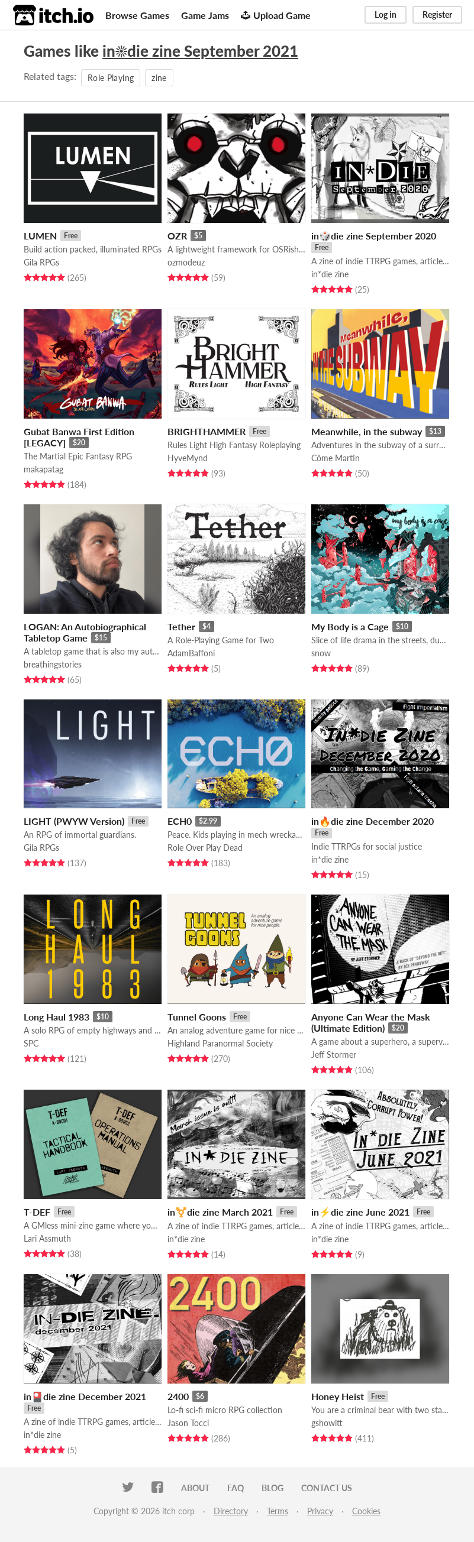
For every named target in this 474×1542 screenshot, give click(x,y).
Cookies (366, 1511)
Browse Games (137, 15)
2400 (178, 1396)
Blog (272, 1488)
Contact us (326, 1488)
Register (437, 14)
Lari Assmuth (47, 1238)
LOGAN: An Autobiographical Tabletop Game (85, 632)
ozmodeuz (186, 262)
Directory (231, 1511)
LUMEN (40, 235)
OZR (177, 235)
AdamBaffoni (191, 653)
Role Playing (111, 78)
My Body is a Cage (350, 626)
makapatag (43, 469)
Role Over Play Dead (205, 848)
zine (158, 78)
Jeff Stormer (333, 1054)
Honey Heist (337, 1396)
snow (321, 653)
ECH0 (179, 821)
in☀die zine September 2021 (200, 50)
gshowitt (327, 1423)
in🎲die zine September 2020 (373, 235)
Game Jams (205, 15)
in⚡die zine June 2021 (360, 1211)
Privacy (320, 1511)
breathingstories (53, 664)
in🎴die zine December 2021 (85, 1396)
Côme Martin (335, 458)
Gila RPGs (41, 262)
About (195, 1488)
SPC (31, 1043)
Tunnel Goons (196, 1016)
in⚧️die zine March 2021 (220, 1211)
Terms (277, 1511)
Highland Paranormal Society (220, 1043)
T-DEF (37, 1211)
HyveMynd (187, 458)
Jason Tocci (188, 1423)
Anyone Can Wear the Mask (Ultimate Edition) (370, 1022)
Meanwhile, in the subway (366, 431)
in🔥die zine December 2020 (372, 821)
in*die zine (330, 274)
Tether (181, 626)
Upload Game (276, 15)
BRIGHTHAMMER (206, 431)
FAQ (235, 1488)
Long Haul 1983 (56, 1016)
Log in (385, 14)
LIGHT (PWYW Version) (74, 821)
